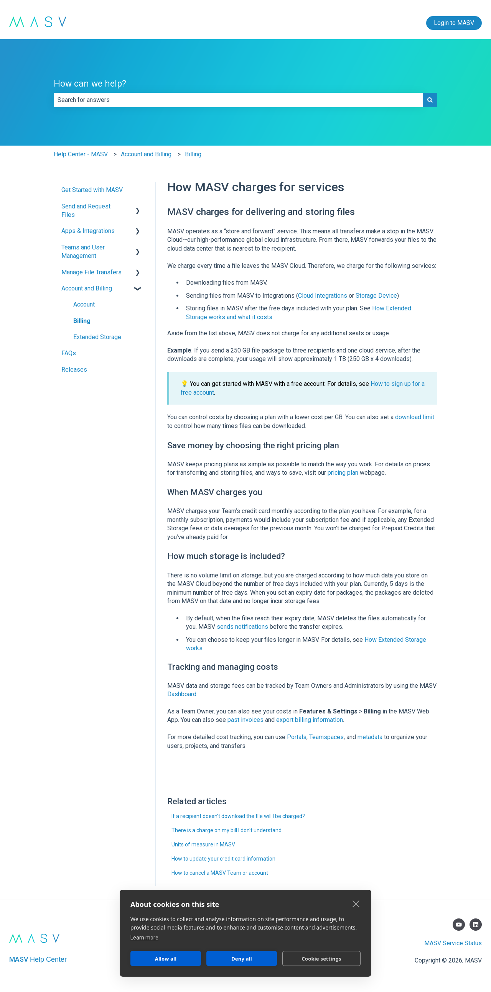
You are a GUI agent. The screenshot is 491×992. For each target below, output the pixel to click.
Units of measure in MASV (203, 844)
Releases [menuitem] (74, 369)
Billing (193, 154)
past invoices (245, 719)
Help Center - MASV (81, 154)
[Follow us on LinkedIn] (476, 924)
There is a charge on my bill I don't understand (226, 830)
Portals (296, 737)
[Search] (430, 100)
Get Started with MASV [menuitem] (92, 189)
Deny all (241, 958)
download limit (414, 417)
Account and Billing (146, 154)
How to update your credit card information (223, 859)
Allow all (165, 958)
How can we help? (90, 84)
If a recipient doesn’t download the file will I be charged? (238, 816)
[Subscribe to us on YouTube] (459, 924)
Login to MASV (454, 22)
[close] (356, 903)
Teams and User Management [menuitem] (83, 251)
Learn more (144, 938)
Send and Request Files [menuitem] (85, 210)
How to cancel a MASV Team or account (219, 873)
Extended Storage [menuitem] (97, 337)
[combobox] (238, 100)
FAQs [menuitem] (68, 353)
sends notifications (242, 626)
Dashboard (181, 694)
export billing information (309, 719)
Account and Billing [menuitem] (86, 288)
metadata (370, 737)
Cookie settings (321, 958)
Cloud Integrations (322, 295)
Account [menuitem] (84, 304)
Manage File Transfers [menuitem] (91, 272)
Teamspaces (326, 737)
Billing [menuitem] (82, 321)
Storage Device (376, 295)
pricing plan (343, 472)
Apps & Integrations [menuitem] (88, 230)
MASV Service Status (453, 943)
